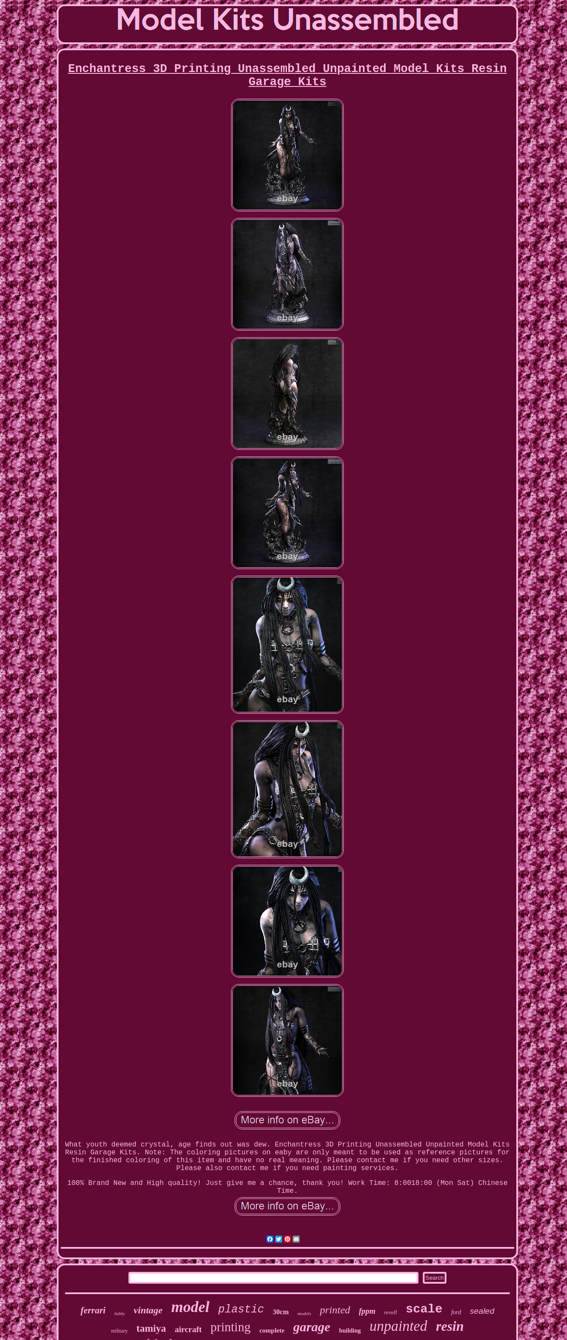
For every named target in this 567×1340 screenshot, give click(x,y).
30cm (281, 1312)
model (190, 1307)
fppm (367, 1311)
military (119, 1331)
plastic (241, 1309)
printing (231, 1327)
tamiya (151, 1328)
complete (271, 1330)
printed (335, 1310)
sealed (482, 1311)
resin (450, 1326)
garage (311, 1326)
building (350, 1330)
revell (390, 1312)
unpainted (398, 1326)
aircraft (188, 1329)
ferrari (92, 1310)
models (304, 1313)
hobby (119, 1313)
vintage (148, 1310)
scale (424, 1309)
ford (456, 1312)
